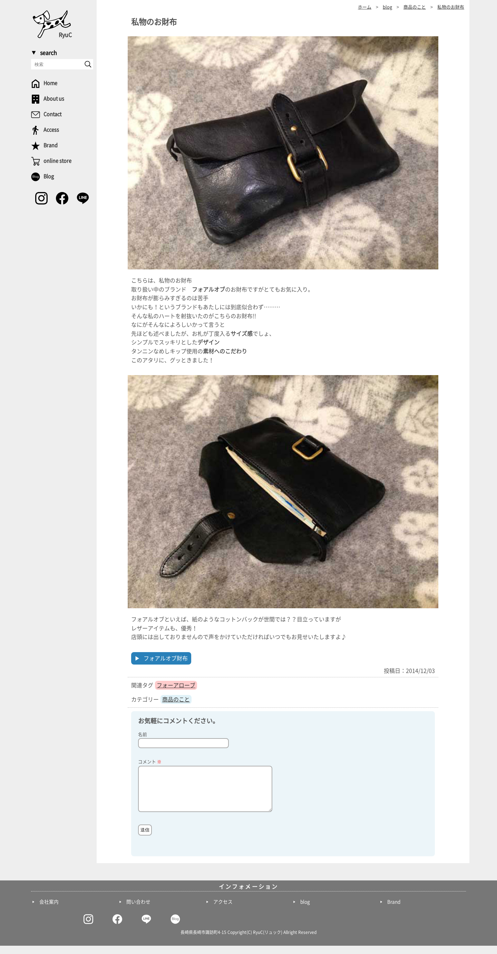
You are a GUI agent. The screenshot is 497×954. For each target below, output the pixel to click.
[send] (88, 64)
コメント (150, 762)
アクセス (223, 910)
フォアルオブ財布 (166, 658)
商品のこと (176, 699)
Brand (393, 910)
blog (305, 910)
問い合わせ (138, 910)
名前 (142, 734)
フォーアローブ (176, 685)
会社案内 (49, 910)
